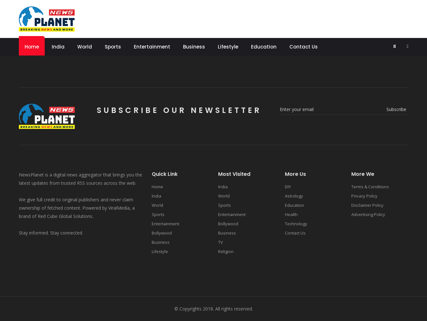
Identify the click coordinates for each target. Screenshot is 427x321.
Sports (113, 46)
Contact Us (303, 46)
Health (291, 214)
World (84, 46)
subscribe (396, 109)
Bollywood (162, 233)
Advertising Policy (368, 214)
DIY (288, 187)
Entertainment (152, 46)
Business (194, 46)
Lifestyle (228, 46)
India (58, 46)
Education (264, 46)
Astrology (294, 196)
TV (220, 242)
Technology (296, 224)
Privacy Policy (364, 196)
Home (32, 46)
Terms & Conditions (370, 187)
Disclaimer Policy (367, 205)
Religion (225, 251)
